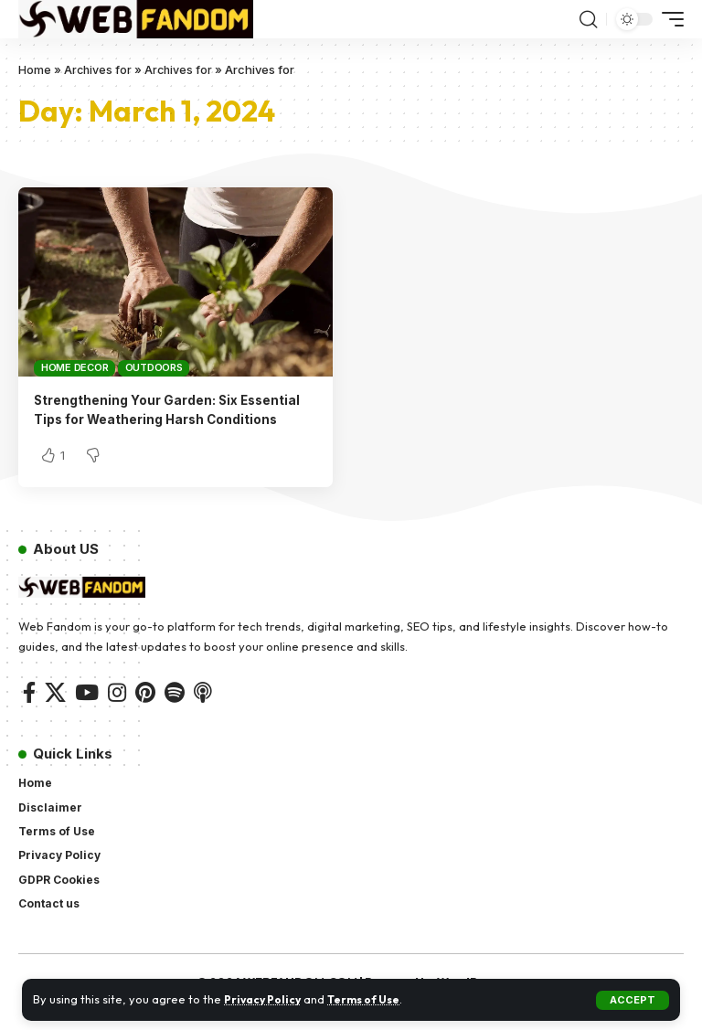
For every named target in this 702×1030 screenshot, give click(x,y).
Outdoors (154, 367)
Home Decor (75, 367)
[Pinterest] (145, 712)
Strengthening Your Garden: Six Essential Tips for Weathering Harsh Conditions (160, 419)
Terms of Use (373, 999)
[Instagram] (117, 712)
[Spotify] (174, 712)
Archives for (98, 69)
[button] (632, 1000)
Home (34, 69)
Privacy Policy (265, 999)
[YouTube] (86, 712)
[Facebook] (29, 712)
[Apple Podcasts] (203, 712)
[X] (55, 712)
